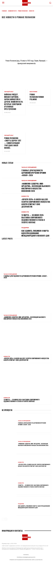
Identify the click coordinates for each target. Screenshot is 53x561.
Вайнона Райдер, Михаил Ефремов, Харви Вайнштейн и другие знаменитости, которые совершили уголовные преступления (13, 101)
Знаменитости (12, 11)
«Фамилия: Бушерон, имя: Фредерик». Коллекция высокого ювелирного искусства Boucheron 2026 (35, 187)
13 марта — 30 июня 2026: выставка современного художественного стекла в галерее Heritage (33, 219)
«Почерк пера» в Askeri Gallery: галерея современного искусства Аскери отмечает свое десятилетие (35, 203)
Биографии (33, 91)
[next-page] (6, 519)
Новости (25, 196)
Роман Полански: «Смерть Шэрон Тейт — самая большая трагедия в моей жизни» (12, 143)
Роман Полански (23, 11)
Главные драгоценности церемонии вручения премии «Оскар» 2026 (33, 173)
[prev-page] (3, 519)
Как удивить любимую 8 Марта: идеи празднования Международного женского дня (35, 233)
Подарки (25, 228)
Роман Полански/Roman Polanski (37, 97)
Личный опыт (8, 91)
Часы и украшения (28, 167)
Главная (4, 11)
